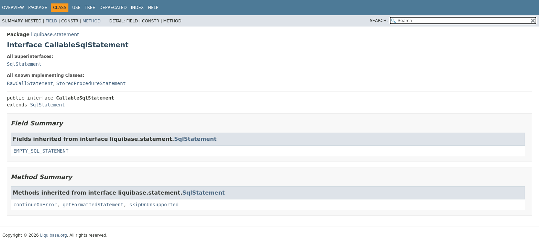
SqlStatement (24, 64)
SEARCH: (379, 20)
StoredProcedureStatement (91, 83)
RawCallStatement (30, 83)
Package (37, 7)
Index (137, 7)
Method (91, 21)
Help (153, 7)
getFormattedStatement (93, 204)
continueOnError (35, 204)
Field (51, 21)
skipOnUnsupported (153, 204)
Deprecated (113, 7)
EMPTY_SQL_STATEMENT (40, 151)
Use (76, 7)
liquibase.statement (55, 34)
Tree (90, 7)
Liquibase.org (53, 235)
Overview (13, 7)
